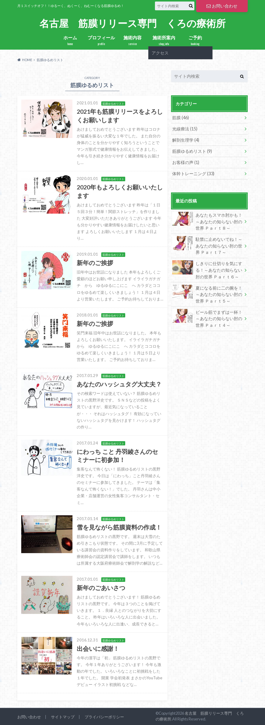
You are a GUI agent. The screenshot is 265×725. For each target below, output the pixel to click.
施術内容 (132, 40)
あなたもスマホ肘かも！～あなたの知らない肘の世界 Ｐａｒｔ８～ (207, 221)
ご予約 (195, 40)
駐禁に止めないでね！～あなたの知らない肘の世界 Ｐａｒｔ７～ (207, 245)
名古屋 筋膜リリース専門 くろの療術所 (132, 23)
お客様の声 (185, 162)
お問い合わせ (221, 5)
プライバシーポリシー (104, 716)
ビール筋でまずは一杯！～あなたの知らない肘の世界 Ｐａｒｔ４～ (207, 318)
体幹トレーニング (193, 173)
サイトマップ (63, 716)
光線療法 (184, 128)
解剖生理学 (185, 140)
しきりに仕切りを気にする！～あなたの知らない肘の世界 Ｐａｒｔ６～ (207, 269)
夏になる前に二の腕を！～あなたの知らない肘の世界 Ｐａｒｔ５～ (207, 294)
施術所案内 (163, 40)
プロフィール (101, 40)
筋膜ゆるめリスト (192, 151)
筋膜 (180, 117)
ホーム (70, 40)
